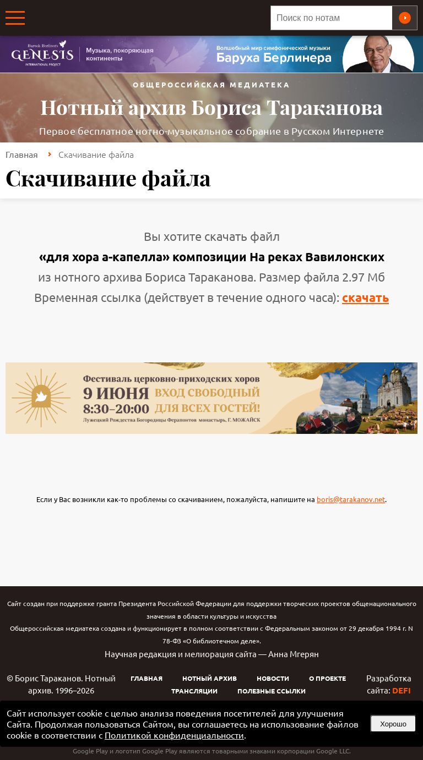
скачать (365, 297)
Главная (22, 153)
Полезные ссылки (271, 690)
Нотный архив (209, 678)
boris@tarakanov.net (351, 499)
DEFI (401, 690)
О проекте (327, 678)
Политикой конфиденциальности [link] (174, 734)
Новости (273, 678)
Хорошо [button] (393, 724)
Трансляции (194, 690)
